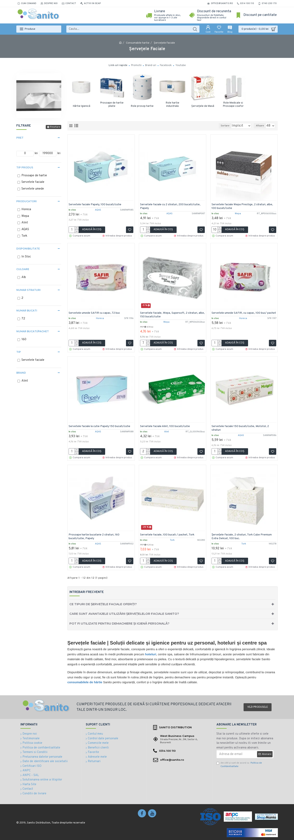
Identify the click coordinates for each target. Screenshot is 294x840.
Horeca (100, 317)
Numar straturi (28, 289)
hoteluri (150, 654)
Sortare (219, 125)
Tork (172, 539)
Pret (19, 137)
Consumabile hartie (137, 43)
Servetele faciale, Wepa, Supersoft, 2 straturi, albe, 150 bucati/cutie (170, 313)
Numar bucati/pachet (32, 331)
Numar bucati (26, 310)
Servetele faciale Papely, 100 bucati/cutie (96, 203)
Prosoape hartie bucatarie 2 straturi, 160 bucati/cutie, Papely (95, 535)
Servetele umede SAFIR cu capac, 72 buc (95, 312)
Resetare (55, 127)
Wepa (238, 212)
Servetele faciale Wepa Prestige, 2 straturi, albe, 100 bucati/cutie (243, 205)
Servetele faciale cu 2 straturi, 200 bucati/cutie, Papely (171, 205)
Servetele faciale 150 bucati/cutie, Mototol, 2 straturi (241, 427)
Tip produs (24, 167)
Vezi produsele (257, 707)
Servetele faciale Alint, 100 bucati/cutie (166, 425)
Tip (18, 351)
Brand (21, 372)
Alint (166, 430)
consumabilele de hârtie (84, 682)
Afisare (261, 125)
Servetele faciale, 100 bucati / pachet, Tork (168, 533)
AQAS (98, 209)
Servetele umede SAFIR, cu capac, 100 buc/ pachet (240, 313)
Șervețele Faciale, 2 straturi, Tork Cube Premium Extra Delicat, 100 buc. (243, 535)
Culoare (22, 269)
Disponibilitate (28, 248)
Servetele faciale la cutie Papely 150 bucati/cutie (100, 425)
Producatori (26, 201)
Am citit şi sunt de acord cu (239, 765)
